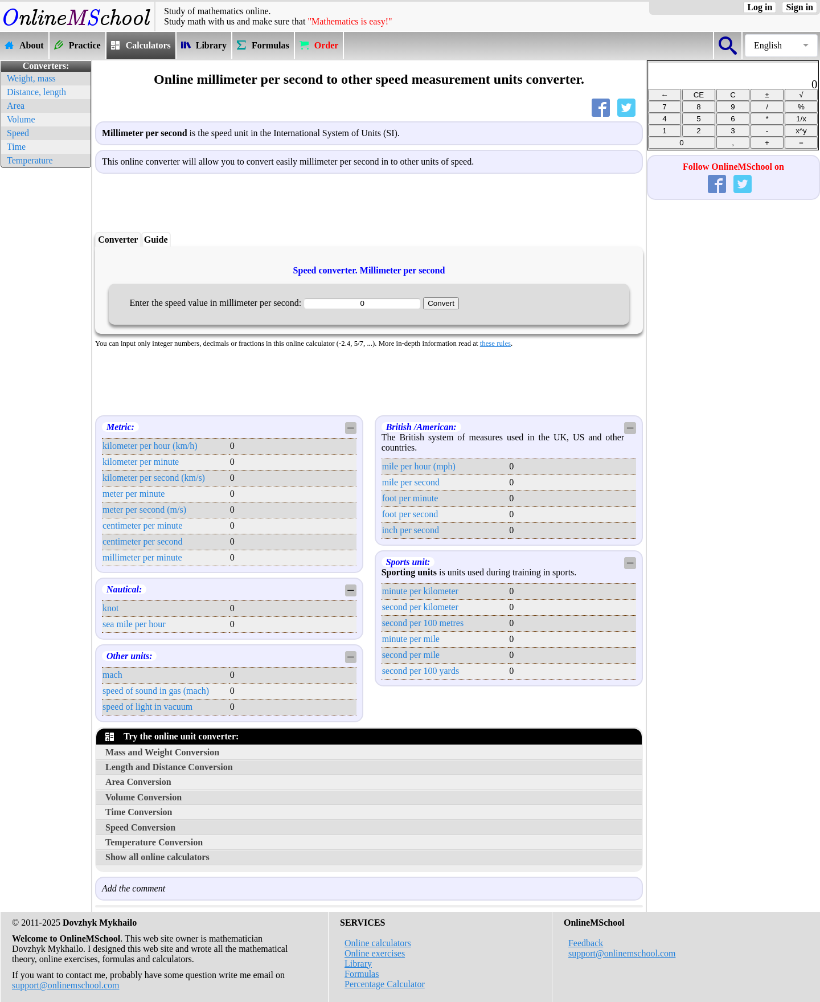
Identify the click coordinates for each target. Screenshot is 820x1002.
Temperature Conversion (154, 842)
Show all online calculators (157, 857)
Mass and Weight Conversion (162, 752)
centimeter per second (142, 541)
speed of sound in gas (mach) (155, 691)
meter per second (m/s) (144, 509)
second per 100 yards (421, 671)
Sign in (799, 7)
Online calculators (378, 943)
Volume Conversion (143, 797)
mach (112, 675)
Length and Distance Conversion (169, 767)
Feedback (585, 943)
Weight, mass (31, 78)
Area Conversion (138, 782)
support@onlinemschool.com (66, 985)
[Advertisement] (45, 342)
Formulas (362, 974)
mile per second (411, 482)
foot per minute (410, 498)
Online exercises (375, 953)
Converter (118, 239)
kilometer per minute (140, 462)
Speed (18, 133)
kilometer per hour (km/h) (150, 446)
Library (358, 963)
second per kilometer (420, 607)
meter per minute (133, 493)
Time (16, 147)
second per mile (411, 655)
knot (110, 608)
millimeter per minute (142, 557)
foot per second (410, 514)
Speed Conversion (140, 827)
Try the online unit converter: (172, 736)
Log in (759, 7)
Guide (156, 239)
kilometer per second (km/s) (153, 477)
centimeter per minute (142, 525)
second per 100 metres (423, 623)
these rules (495, 343)
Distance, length (36, 92)
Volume (21, 119)
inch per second (410, 530)
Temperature (30, 160)
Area (15, 106)
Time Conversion (138, 812)
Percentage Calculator (385, 984)
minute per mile (411, 639)
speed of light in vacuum (147, 706)
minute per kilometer (420, 591)
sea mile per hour (134, 624)
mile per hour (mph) (419, 466)
